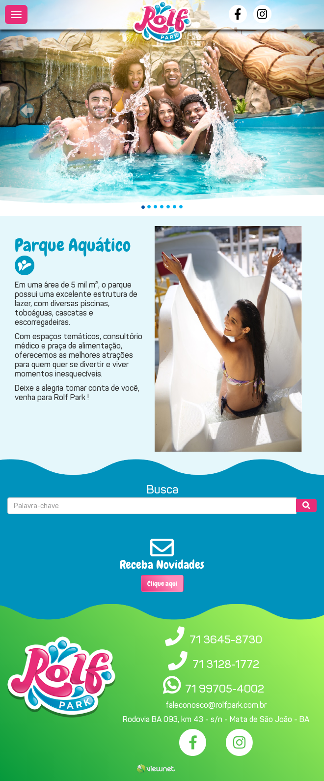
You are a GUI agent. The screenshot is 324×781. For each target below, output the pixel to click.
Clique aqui (162, 583)
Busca (162, 489)
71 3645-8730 (225, 639)
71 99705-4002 (224, 688)
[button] (24, 108)
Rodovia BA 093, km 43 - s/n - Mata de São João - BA (216, 719)
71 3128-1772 (225, 664)
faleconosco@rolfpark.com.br (216, 705)
